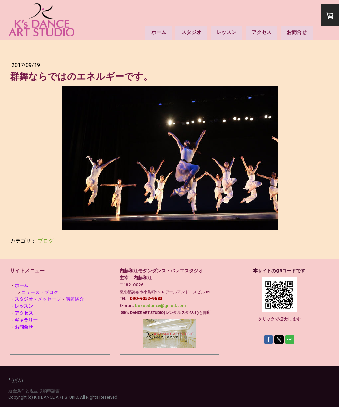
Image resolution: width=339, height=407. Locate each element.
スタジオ (191, 32)
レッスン (226, 32)
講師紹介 (75, 299)
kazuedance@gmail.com (160, 305)
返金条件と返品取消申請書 (34, 390)
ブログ (46, 241)
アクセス (261, 32)
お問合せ (297, 32)
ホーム (158, 32)
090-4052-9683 (146, 298)
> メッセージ (38, 299)
